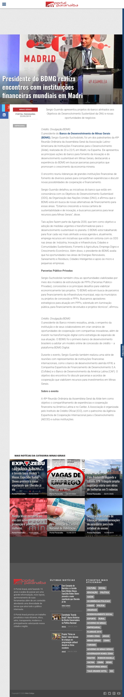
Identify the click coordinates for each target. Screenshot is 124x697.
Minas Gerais (66, 606)
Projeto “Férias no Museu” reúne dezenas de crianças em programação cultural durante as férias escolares (70, 641)
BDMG (109, 662)
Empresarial (20, 126)
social (102, 588)
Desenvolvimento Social (99, 614)
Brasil (64, 627)
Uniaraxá (92, 610)
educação (92, 592)
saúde (90, 597)
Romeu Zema (93, 636)
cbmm (100, 662)
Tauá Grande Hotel (97, 671)
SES (111, 671)
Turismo (91, 645)
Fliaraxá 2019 (94, 632)
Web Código (29, 693)
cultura (91, 588)
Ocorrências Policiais (98, 601)
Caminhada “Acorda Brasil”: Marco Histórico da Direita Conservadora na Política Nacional (71, 619)
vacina (90, 662)
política (104, 592)
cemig (107, 640)
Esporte (91, 619)
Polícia (100, 605)
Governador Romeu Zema (100, 654)
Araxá (64, 652)
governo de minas (96, 623)
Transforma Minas (97, 667)
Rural (102, 619)
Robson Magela (106, 658)
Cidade (90, 605)
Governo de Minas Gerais (100, 649)
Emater (91, 658)
